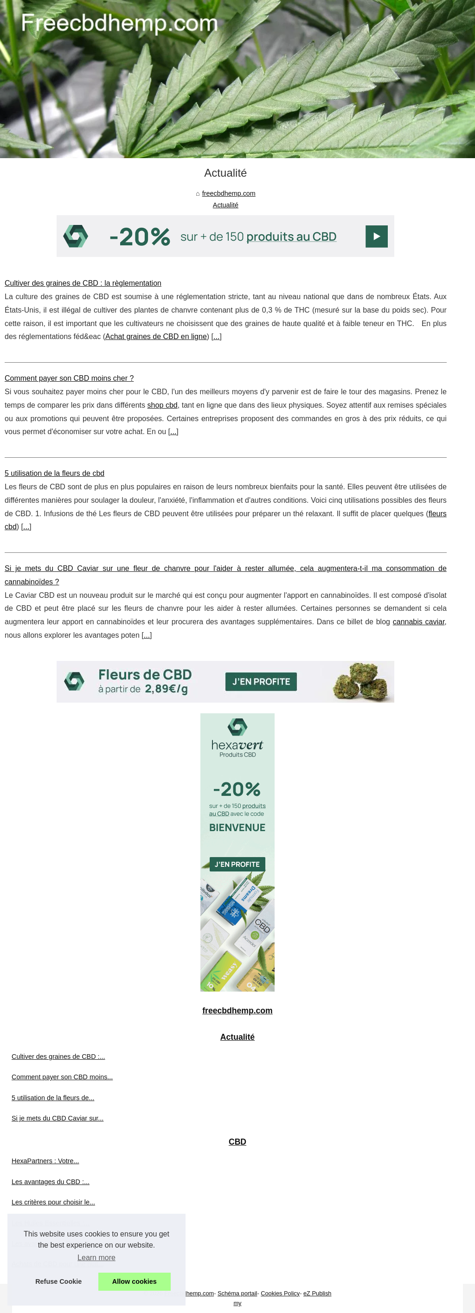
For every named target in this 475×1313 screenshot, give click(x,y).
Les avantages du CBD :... (51, 1181)
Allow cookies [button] (134, 1281)
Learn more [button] (96, 1258)
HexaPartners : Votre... (45, 1161)
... (216, 336)
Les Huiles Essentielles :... (51, 1223)
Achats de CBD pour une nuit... (57, 1264)
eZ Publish (317, 1293)
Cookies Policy (280, 1293)
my (237, 1303)
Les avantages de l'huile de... (55, 1243)
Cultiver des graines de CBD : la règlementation (83, 283)
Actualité (225, 205)
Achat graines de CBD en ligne (156, 336)
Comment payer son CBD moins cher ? (69, 378)
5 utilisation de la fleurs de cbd (54, 473)
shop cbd (163, 405)
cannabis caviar (419, 622)
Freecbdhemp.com (189, 1293)
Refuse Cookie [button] (58, 1281)
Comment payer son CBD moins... (62, 1077)
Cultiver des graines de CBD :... (58, 1056)
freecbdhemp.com (229, 193)
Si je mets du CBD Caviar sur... (57, 1118)
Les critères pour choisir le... (53, 1202)
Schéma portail (237, 1293)
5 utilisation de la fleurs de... (53, 1098)
